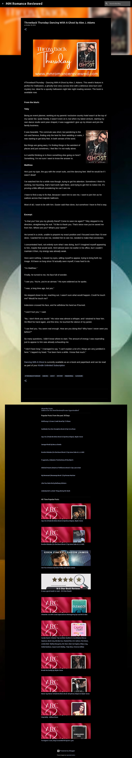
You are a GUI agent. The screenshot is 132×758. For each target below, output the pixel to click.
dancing (45, 376)
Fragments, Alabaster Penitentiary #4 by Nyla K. (57, 460)
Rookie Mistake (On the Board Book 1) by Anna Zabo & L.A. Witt (62, 452)
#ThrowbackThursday (32, 376)
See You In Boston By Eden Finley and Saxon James (58, 567)
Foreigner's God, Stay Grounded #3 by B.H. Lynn (57, 740)
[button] (25, 29)
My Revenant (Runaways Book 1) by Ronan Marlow (58, 475)
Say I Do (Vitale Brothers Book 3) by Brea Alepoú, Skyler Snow (62, 437)
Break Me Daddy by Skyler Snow (52, 670)
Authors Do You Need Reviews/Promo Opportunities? (60, 410)
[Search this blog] (119, 3)
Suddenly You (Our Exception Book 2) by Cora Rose (58, 429)
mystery (60, 376)
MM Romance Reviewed (24, 3)
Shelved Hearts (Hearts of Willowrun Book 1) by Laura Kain (61, 468)
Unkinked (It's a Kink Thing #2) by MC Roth (55, 491)
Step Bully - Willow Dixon (49, 717)
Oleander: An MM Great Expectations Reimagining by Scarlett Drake (64, 614)
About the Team (47, 409)
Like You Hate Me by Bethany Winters (53, 483)
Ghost (52, 376)
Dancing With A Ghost (34, 362)
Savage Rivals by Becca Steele (51, 444)
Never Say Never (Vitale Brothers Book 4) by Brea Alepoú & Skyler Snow (65, 694)
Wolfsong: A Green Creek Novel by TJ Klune (55, 421)
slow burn (78, 376)
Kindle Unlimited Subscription (51, 365)
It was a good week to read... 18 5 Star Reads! (56, 591)
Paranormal (69, 376)
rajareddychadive (70, 755)
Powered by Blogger (66, 751)
